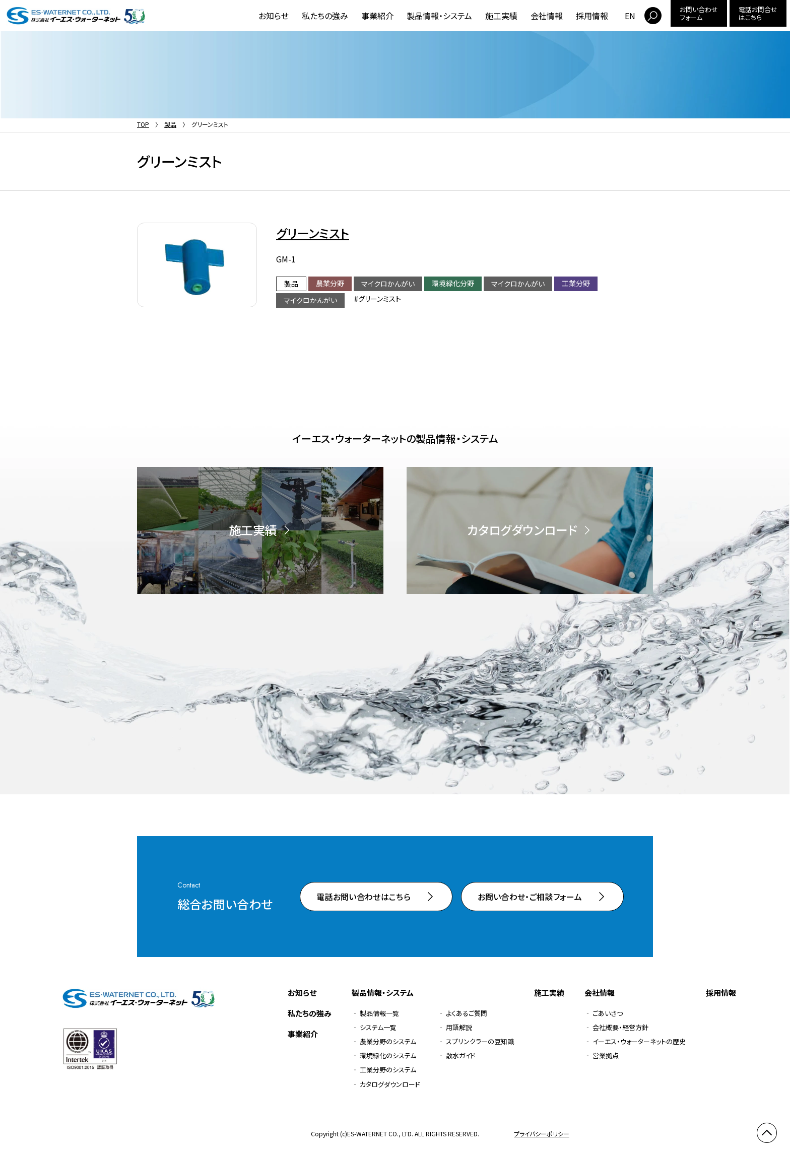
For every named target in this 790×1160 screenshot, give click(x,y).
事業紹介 (377, 16)
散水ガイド (461, 1055)
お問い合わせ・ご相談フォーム (530, 897)
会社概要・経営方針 (620, 1027)
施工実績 (501, 16)
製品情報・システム (439, 16)
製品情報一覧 (379, 1013)
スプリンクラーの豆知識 (480, 1041)
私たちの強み (325, 16)
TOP (143, 124)
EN (630, 16)
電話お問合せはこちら (758, 13)
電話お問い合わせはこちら (363, 897)
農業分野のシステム (388, 1041)
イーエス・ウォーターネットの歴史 (639, 1041)
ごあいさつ (607, 1013)
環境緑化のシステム (388, 1055)
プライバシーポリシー (541, 1133)
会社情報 (547, 16)
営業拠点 (605, 1055)
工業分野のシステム (388, 1069)
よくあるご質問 (466, 1013)
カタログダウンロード (390, 1084)
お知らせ (273, 16)
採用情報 (592, 16)
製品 (170, 124)
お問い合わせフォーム (699, 13)
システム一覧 (378, 1027)
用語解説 (459, 1027)
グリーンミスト (312, 233)
